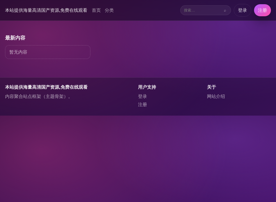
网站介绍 (216, 96)
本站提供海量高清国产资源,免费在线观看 (46, 10)
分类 (109, 10)
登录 (242, 10)
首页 (96, 10)
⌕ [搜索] (225, 10)
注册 (262, 10)
